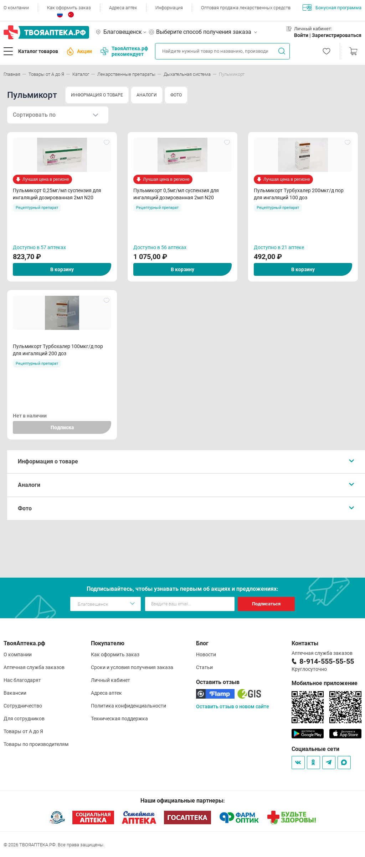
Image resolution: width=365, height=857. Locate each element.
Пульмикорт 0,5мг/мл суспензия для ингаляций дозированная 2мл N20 (176, 194)
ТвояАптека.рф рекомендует (124, 51)
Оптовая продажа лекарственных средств (246, 7)
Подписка (62, 427)
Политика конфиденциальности (128, 706)
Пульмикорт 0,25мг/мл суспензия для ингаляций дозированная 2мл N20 (57, 194)
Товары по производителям (36, 744)
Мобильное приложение (325, 683)
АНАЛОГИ (147, 95)
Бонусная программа (332, 7)
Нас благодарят (22, 680)
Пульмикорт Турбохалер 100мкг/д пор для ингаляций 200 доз (58, 349)
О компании (16, 7)
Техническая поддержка (119, 718)
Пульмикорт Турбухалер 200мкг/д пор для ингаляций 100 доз (299, 194)
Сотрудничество (23, 706)
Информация (169, 7)
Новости (206, 654)
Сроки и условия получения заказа (132, 667)
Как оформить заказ (69, 7)
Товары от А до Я (23, 731)
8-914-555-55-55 (326, 661)
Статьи (204, 667)
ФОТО (176, 95)
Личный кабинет (110, 680)
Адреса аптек (123, 7)
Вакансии (15, 693)
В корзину (62, 269)
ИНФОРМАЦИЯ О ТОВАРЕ (97, 95)
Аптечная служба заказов (34, 667)
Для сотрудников (24, 718)
